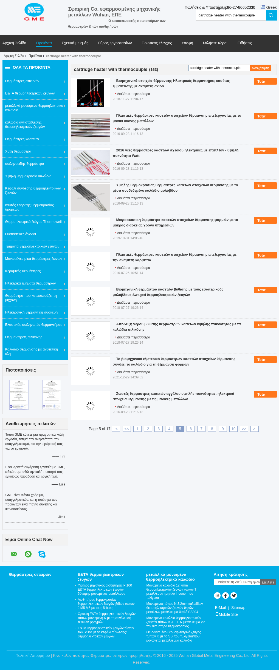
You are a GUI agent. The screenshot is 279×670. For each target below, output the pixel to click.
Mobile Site (226, 614)
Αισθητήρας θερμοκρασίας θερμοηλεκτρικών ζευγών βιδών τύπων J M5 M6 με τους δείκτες (106, 604)
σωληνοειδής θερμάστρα (24, 164)
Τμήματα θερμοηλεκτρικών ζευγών (32, 246)
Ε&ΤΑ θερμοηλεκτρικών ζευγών (30, 93)
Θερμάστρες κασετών (22, 139)
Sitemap (238, 607)
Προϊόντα (44, 43)
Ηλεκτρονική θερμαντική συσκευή (31, 312)
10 (233, 429)
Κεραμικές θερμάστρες (23, 271)
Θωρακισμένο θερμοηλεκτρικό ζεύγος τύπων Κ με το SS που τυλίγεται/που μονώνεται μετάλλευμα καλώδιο (173, 636)
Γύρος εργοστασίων (115, 43)
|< (116, 429)
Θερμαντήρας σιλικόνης (24, 337)
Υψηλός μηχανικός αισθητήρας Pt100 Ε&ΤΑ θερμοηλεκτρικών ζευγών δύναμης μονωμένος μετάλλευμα (105, 589)
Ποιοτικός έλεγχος (157, 43)
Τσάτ (265, 81)
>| (255, 429)
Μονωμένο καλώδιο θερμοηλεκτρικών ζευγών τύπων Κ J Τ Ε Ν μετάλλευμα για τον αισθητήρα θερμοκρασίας (175, 622)
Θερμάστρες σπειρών (22, 81)
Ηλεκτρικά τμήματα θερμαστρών (30, 283)
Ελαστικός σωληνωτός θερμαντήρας (33, 325)
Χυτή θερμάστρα (18, 151)
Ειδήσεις (245, 43)
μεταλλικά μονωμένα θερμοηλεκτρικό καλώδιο (34, 107)
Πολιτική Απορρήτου (32, 655)
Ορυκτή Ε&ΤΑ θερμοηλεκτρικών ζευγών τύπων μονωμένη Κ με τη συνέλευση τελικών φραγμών (107, 618)
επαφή (187, 43)
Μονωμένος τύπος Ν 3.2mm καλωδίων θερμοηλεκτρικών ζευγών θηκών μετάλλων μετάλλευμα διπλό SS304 (174, 608)
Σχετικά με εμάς (75, 43)
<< (127, 429)
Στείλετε (268, 582)
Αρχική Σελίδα (14, 43)
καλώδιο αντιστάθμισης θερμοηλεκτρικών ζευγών (25, 124)
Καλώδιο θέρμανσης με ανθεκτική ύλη (31, 351)
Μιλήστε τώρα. (215, 43)
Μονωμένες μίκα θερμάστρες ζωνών (33, 259)
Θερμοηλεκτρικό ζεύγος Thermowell (33, 222)
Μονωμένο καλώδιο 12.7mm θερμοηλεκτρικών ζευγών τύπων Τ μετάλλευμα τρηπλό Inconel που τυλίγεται (171, 591)
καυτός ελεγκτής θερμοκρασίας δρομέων (29, 207)
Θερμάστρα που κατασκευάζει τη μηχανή (31, 298)
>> (244, 429)
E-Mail (220, 607)
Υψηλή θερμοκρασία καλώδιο (28, 176)
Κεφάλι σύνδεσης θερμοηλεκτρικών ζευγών (33, 190)
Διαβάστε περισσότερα (133, 94)
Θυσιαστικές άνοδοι (20, 234)
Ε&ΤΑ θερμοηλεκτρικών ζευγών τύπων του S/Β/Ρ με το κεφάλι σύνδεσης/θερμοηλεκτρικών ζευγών (106, 632)
